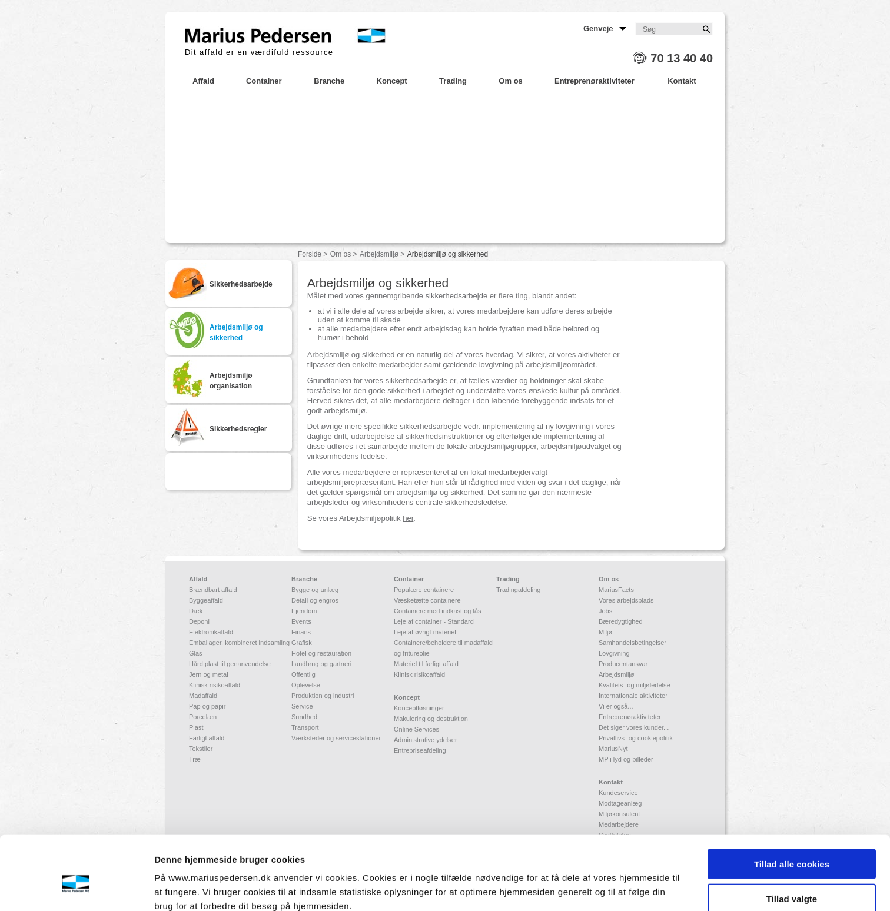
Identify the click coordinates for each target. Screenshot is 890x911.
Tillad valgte (791, 842)
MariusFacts (616, 589)
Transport (305, 727)
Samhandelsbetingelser (632, 642)
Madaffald (203, 695)
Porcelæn (203, 716)
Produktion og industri (322, 695)
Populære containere (424, 589)
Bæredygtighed (621, 621)
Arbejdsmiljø (379, 254)
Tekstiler (200, 748)
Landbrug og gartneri (321, 663)
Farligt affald (206, 738)
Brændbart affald (213, 589)
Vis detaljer (612, 888)
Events (301, 621)
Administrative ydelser (425, 739)
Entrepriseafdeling (420, 750)
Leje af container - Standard (434, 621)
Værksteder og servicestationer (336, 738)
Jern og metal (208, 674)
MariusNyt (613, 748)
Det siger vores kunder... (634, 727)
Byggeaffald (206, 600)
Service (302, 706)
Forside (309, 254)
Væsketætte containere (427, 600)
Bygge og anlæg (314, 589)
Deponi (199, 621)
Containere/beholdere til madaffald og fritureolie (443, 648)
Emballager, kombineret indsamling (239, 642)
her (408, 518)
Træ (195, 759)
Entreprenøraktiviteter (630, 716)
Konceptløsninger (419, 707)
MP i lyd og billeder (626, 759)
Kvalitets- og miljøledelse (634, 685)
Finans (301, 632)
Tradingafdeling (518, 589)
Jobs (605, 610)
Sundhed (304, 716)
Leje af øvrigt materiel (425, 632)
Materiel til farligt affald (426, 663)
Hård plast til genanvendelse (230, 663)
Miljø (605, 632)
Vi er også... (616, 706)
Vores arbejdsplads (626, 600)
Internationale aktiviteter (633, 695)
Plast (196, 727)
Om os (340, 254)
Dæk (195, 610)
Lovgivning (614, 653)
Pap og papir (207, 706)
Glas (195, 653)
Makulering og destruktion (431, 718)
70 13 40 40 (681, 58)
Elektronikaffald (211, 632)
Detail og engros (314, 600)
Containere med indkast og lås (437, 610)
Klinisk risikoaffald (214, 685)
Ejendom (304, 610)
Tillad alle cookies (791, 808)
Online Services (416, 729)
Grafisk (301, 642)
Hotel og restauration (321, 653)
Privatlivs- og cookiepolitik (636, 738)
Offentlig (303, 674)
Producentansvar (623, 663)
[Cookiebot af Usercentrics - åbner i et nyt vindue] (76, 888)
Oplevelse (305, 685)
